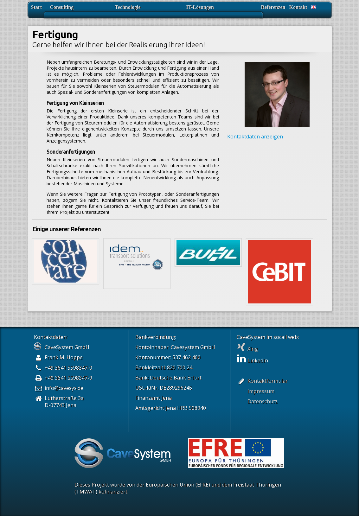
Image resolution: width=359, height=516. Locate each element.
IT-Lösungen (200, 7)
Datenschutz (262, 401)
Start (36, 7)
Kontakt (298, 7)
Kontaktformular (267, 380)
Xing (247, 348)
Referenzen (273, 7)
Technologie (128, 7)
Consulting (62, 7)
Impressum (260, 391)
